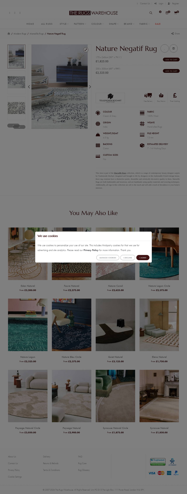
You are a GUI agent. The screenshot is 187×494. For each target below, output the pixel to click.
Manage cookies (107, 257)
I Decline (127, 257)
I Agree (142, 257)
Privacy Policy (91, 250)
